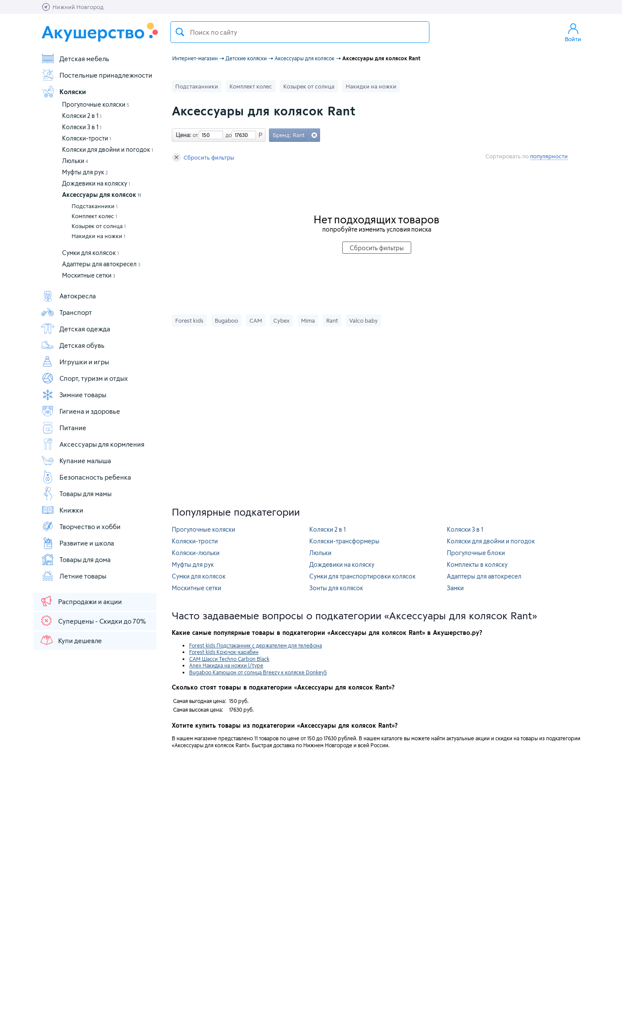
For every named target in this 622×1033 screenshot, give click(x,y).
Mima (308, 320)
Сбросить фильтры (203, 157)
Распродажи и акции (80, 601)
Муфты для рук (85, 172)
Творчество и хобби (81, 526)
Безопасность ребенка (86, 477)
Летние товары (73, 576)
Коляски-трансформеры (344, 541)
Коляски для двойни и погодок (107, 149)
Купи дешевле (70, 640)
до (227, 135)
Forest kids (189, 320)
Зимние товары (73, 395)
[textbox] (299, 32)
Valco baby (363, 320)
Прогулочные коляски (95, 104)
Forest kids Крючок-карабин (224, 652)
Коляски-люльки (195, 552)
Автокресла (68, 296)
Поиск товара (180, 32)
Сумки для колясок (90, 252)
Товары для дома (76, 559)
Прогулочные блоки (476, 552)
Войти (573, 32)
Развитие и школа (77, 543)
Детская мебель (75, 58)
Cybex (281, 320)
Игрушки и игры (75, 362)
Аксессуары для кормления (92, 444)
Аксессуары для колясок (101, 194)
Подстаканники (95, 206)
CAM (255, 320)
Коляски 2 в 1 (81, 115)
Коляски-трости (86, 138)
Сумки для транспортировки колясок (362, 576)
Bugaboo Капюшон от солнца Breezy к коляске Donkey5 (258, 672)
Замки (455, 588)
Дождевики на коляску (96, 183)
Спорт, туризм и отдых (84, 378)
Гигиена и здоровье (80, 411)
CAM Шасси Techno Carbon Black (229, 659)
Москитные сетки (88, 275)
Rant (332, 320)
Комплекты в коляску (477, 564)
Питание (63, 428)
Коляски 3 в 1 (81, 127)
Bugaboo (226, 320)
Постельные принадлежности (96, 75)
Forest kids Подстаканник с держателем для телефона (255, 645)
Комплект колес (94, 215)
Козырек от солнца (99, 225)
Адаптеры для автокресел (101, 264)
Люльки (75, 160)
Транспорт (66, 312)
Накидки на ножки (98, 235)
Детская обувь (73, 345)
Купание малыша (76, 460)
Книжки (62, 510)
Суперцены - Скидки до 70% (92, 621)
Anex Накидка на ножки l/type (226, 665)
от (194, 135)
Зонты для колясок (336, 588)
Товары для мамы (76, 493)
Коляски (63, 91)
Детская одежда (75, 329)
